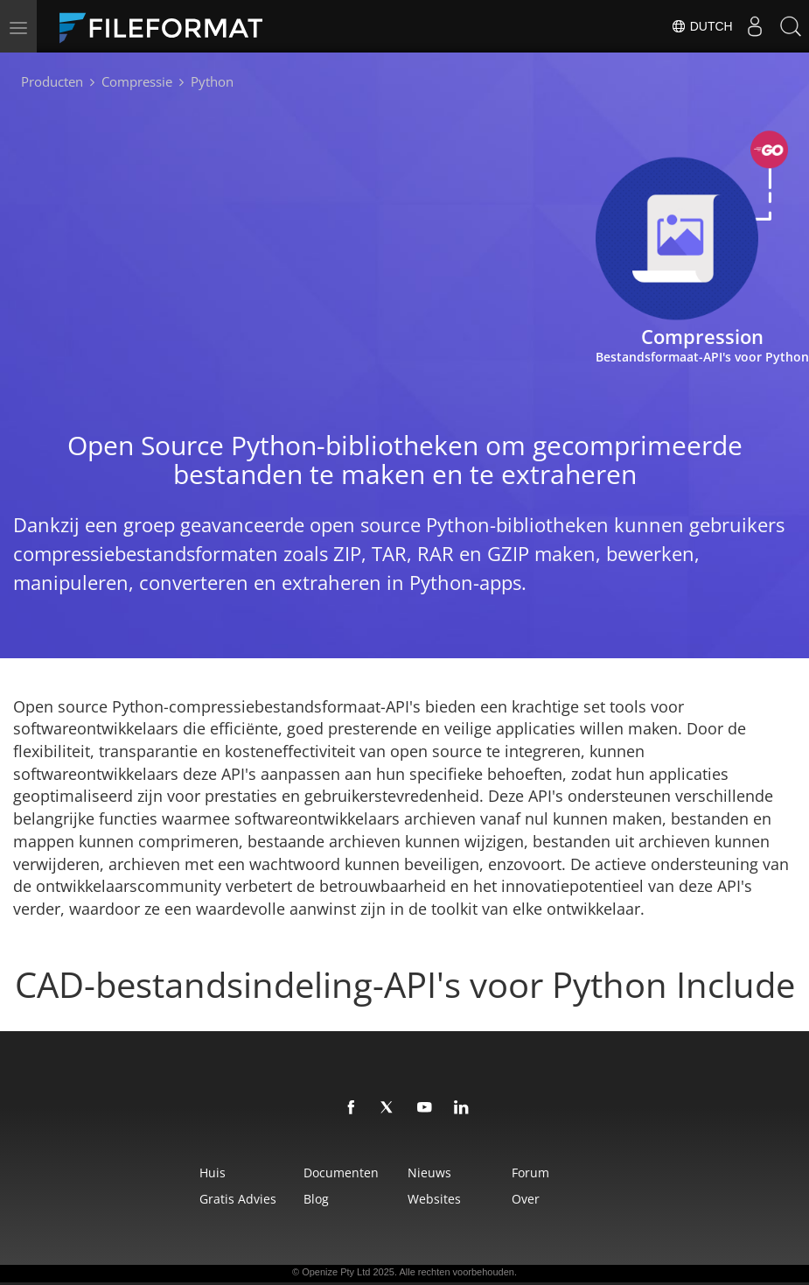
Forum (580, 1172)
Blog (286, 1198)
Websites (444, 1198)
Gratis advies (167, 1198)
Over (575, 1198)
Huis (142, 1172)
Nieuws (440, 1172)
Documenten (311, 1172)
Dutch (686, 26)
